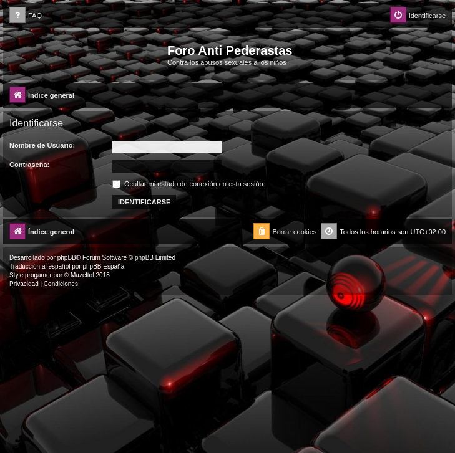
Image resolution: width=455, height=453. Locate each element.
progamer (38, 275)
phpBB (66, 257)
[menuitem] (25, 16)
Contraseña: (29, 164)
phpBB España (103, 266)
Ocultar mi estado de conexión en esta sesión (187, 184)
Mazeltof (82, 275)
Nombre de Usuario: (42, 145)
